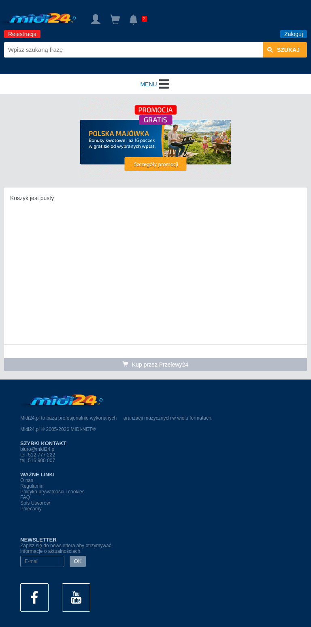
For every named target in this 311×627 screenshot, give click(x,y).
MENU (155, 84)
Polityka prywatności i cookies (52, 492)
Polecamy (31, 509)
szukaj (283, 50)
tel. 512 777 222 (37, 455)
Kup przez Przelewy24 (155, 364)
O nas (26, 480)
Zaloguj (293, 34)
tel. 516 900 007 (37, 460)
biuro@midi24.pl (37, 449)
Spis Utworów (35, 503)
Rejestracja (22, 34)
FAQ (25, 497)
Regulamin (31, 486)
